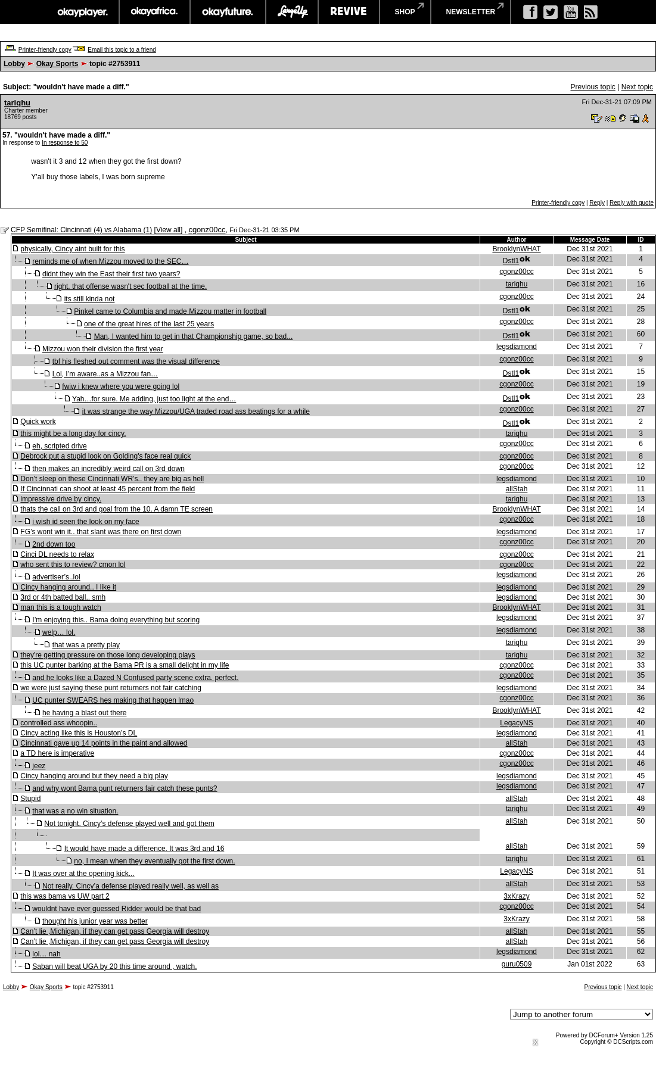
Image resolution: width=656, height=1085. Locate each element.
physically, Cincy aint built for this (72, 249)
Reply (597, 202)
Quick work (37, 421)
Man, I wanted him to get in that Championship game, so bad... (193, 336)
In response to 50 (65, 142)
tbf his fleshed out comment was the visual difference (136, 361)
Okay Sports (57, 64)
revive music (349, 12)
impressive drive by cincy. (60, 499)
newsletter (471, 12)
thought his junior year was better (95, 921)
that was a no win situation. (75, 811)
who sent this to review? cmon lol (72, 564)
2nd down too (53, 544)
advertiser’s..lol (56, 577)
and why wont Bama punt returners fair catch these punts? (124, 788)
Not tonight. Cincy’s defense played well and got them (129, 823)
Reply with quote (632, 202)
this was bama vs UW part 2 (64, 896)
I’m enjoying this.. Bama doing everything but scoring (116, 620)
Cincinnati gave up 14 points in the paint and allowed (103, 743)
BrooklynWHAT (516, 249)
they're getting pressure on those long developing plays (107, 655)
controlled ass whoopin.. (58, 723)
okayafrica (154, 12)
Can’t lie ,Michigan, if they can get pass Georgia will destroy (114, 931)
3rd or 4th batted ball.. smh (62, 597)
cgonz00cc (206, 229)
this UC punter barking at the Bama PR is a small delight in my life (124, 665)
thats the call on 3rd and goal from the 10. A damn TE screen (116, 509)
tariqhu (17, 102)
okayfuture (228, 12)
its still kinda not (89, 299)
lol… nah (46, 954)
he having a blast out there (84, 713)
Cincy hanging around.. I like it (68, 587)
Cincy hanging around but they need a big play (94, 776)
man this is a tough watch (60, 607)
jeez (38, 766)
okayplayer (82, 12)
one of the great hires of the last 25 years (149, 324)
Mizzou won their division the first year (102, 349)
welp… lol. (58, 632)
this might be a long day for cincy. (73, 433)
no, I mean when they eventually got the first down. (154, 861)
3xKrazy (516, 896)
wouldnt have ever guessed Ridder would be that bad (116, 909)
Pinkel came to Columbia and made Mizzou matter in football (170, 311)
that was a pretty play (86, 645)
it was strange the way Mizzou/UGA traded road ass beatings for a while (196, 411)
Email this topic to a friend (122, 49)
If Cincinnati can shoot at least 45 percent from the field (107, 489)
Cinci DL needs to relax (57, 554)
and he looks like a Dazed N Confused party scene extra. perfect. (135, 678)
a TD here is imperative (57, 753)
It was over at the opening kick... (83, 873)
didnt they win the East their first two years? (111, 274)
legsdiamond (516, 346)
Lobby (14, 64)
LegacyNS (516, 723)
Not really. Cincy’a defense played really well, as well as (130, 886)
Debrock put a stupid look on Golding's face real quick (105, 456)
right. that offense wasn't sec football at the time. (130, 286)
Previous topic (592, 87)
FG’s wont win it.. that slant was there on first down (100, 532)
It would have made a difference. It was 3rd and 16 (144, 848)
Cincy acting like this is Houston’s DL (78, 733)
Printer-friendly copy (44, 49)
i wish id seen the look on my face (85, 521)
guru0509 (517, 964)
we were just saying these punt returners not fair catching (110, 688)
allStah (517, 489)
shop (405, 12)
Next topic (637, 87)
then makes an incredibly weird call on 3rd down (108, 468)
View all (168, 230)
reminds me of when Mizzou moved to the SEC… (110, 261)
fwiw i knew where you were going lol (120, 386)
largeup (292, 12)
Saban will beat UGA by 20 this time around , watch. (114, 966)
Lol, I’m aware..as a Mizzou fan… (105, 374)
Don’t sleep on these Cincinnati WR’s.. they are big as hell (112, 479)
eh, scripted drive (59, 446)
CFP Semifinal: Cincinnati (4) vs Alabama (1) (81, 230)
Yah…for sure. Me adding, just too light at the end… (154, 399)
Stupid (30, 798)
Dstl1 (511, 261)
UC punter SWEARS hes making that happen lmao (113, 700)
